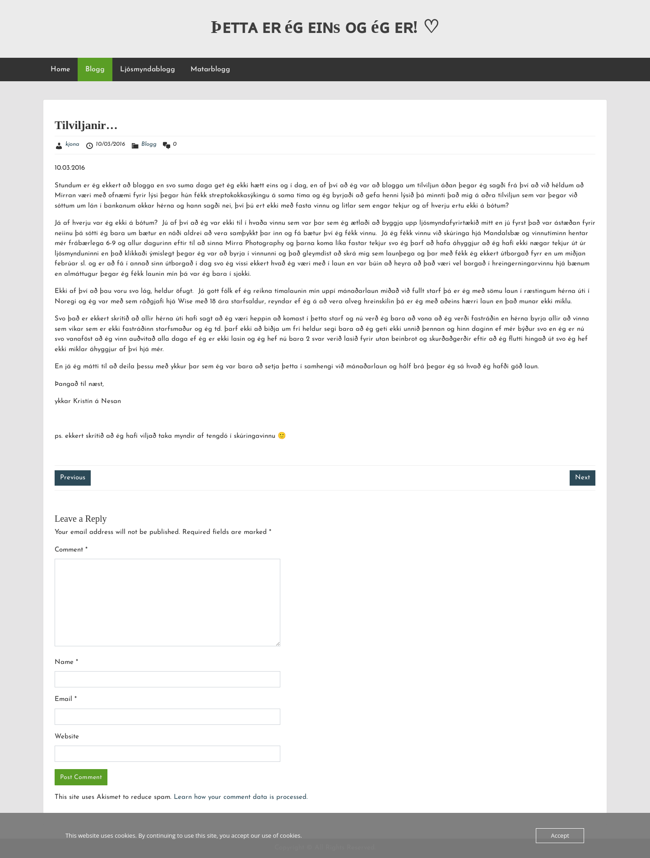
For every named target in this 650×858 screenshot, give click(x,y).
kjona (72, 144)
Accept (560, 835)
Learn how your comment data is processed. (241, 797)
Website (67, 736)
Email (66, 699)
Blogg (95, 69)
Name (66, 662)
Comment (71, 550)
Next (582, 477)
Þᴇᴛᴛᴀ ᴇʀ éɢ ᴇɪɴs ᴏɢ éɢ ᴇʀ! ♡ (325, 27)
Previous (72, 477)
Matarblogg (210, 69)
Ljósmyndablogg (147, 69)
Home (60, 69)
